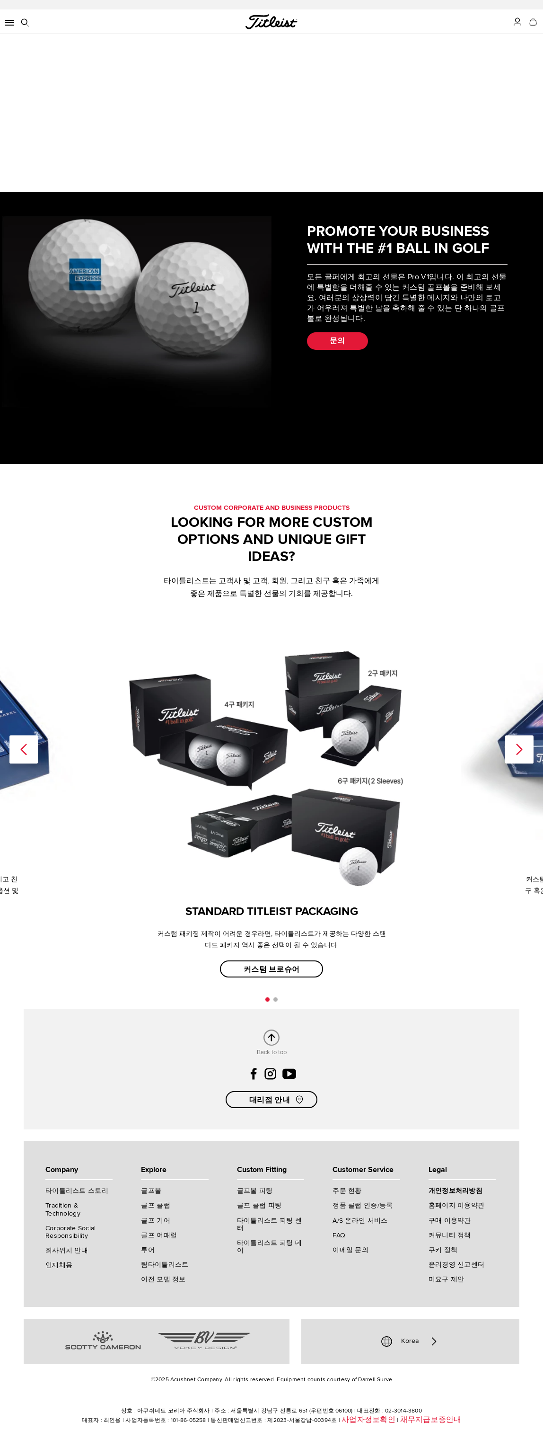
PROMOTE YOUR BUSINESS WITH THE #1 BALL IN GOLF (398, 239)
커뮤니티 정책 (450, 1235)
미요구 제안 (446, 1279)
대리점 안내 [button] (277, 1099)
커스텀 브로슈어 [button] (272, 969)
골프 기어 (155, 1221)
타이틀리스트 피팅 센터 (269, 1224)
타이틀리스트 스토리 (76, 1191)
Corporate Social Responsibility (70, 1232)
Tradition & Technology (62, 1209)
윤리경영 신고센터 (457, 1265)
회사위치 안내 (66, 1250)
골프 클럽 (155, 1205)
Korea (410, 1341)
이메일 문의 (350, 1250)
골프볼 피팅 (255, 1191)
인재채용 (58, 1265)
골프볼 (151, 1191)
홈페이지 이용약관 (457, 1205)
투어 (148, 1250)
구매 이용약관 (450, 1221)
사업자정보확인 (368, 1419)
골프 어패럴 (159, 1235)
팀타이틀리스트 (164, 1265)
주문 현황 (347, 1191)
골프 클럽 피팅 (259, 1205)
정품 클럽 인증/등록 (363, 1205)
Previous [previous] (23, 749)
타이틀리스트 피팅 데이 (269, 1246)
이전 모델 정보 (163, 1279)
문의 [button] (337, 341)
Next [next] (519, 749)
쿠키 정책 (443, 1250)
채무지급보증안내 (431, 1419)
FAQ (339, 1235)
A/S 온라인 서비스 (360, 1221)
